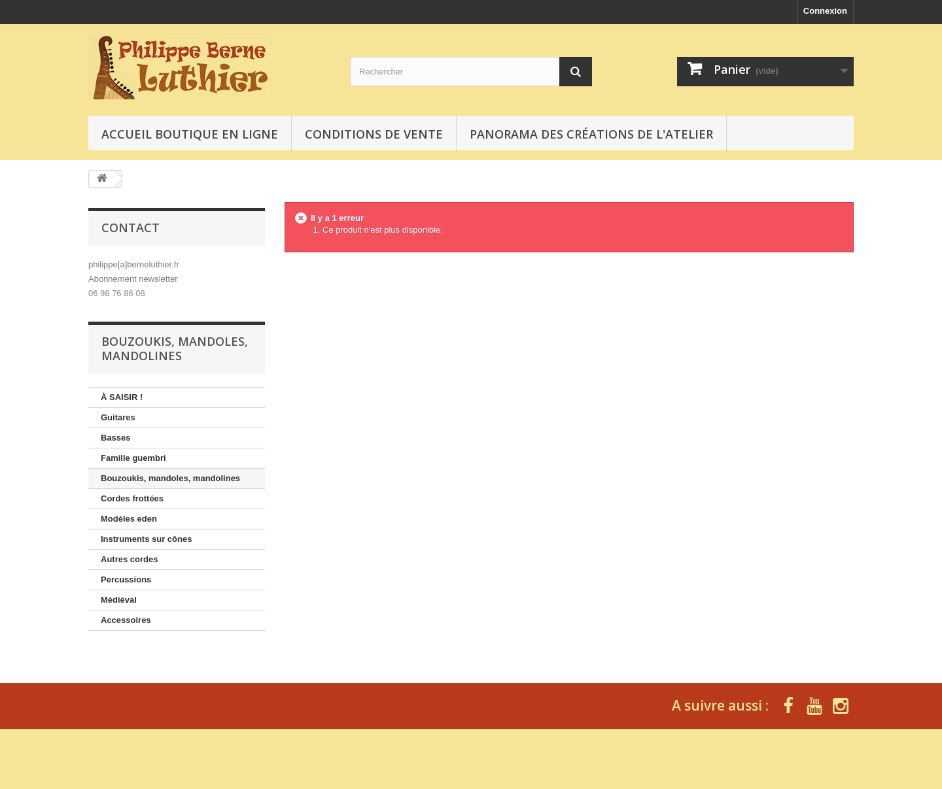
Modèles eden (129, 519)
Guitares (118, 417)
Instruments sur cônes (146, 539)
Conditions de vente (374, 134)
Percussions (126, 579)
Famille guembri (133, 458)
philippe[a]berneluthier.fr (133, 264)
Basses (116, 438)
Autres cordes (129, 559)
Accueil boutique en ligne (189, 134)
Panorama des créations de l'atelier (591, 134)
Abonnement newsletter (133, 279)
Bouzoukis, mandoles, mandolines (170, 478)
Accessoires (126, 620)
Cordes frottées (132, 498)
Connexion (825, 11)
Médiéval (119, 600)
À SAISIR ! (122, 397)
